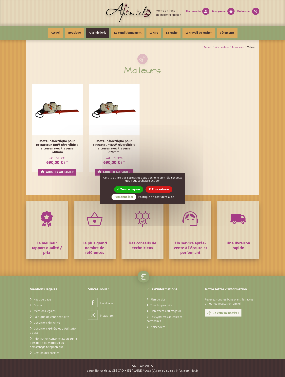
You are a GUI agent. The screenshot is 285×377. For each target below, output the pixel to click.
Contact (39, 305)
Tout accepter (128, 189)
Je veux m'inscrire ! (223, 313)
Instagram (101, 314)
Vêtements (227, 32)
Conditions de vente (47, 322)
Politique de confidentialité (51, 317)
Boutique (74, 32)
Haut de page (42, 299)
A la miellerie (97, 32)
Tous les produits (161, 305)
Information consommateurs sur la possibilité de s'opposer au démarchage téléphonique (53, 343)
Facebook (100, 302)
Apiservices (157, 327)
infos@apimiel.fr (187, 370)
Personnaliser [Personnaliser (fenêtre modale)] (123, 196)
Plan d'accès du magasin (165, 311)
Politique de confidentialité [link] (156, 197)
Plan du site (157, 299)
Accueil (55, 32)
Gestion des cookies (46, 352)
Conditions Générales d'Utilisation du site (53, 330)
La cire (153, 32)
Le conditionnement (128, 32)
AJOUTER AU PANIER (57, 172)
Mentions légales (44, 311)
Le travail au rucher (198, 32)
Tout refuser (158, 189)
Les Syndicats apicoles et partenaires (164, 319)
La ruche (172, 32)
